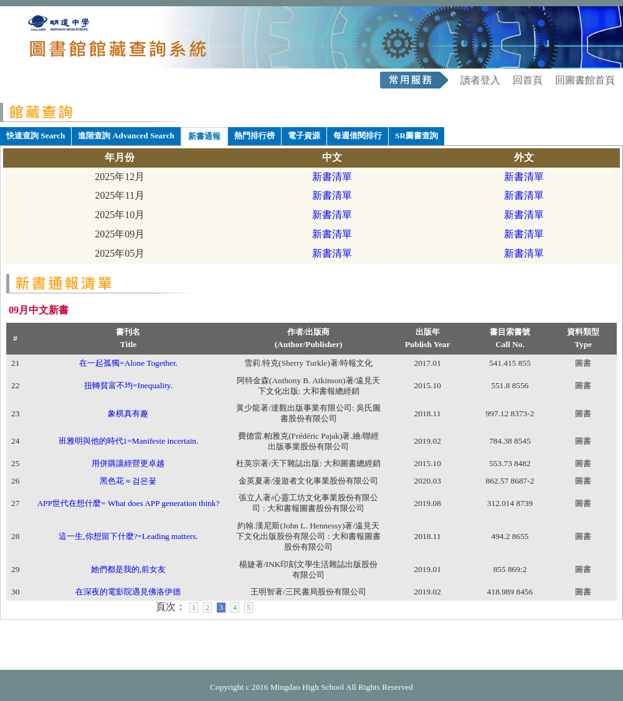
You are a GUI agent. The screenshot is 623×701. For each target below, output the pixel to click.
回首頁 (528, 80)
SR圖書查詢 (416, 135)
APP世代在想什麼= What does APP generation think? (128, 503)
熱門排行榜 (254, 135)
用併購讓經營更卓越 (128, 463)
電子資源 (304, 135)
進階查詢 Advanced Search (126, 135)
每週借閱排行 (357, 135)
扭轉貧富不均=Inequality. (128, 385)
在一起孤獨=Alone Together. (128, 363)
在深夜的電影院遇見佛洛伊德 (128, 591)
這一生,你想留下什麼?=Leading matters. (128, 536)
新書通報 (204, 136)
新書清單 (332, 176)
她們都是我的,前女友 (128, 569)
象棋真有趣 (128, 413)
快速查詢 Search (35, 135)
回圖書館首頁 (585, 80)
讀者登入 (480, 80)
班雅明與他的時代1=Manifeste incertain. (129, 441)
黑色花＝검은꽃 (128, 480)
